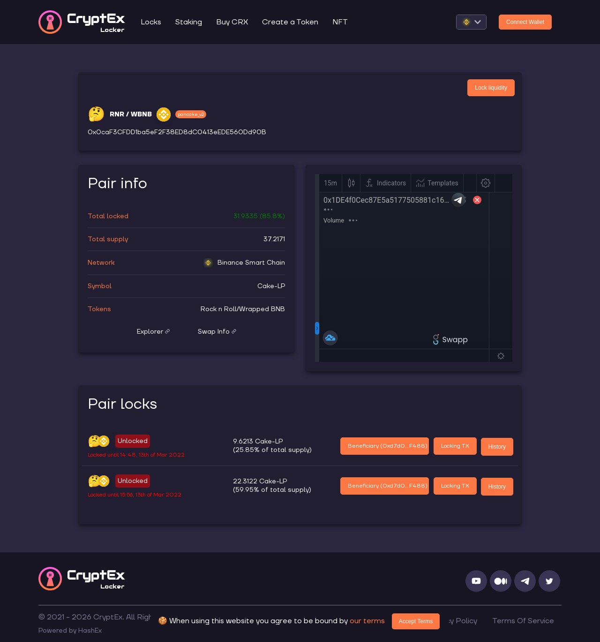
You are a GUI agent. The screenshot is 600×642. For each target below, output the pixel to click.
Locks (151, 22)
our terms (367, 621)
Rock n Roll (219, 309)
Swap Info (217, 332)
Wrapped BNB (262, 309)
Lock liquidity (491, 87)
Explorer (153, 332)
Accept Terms (416, 621)
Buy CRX (232, 22)
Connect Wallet (525, 22)
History (497, 446)
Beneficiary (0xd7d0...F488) (388, 446)
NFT (340, 22)
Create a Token (290, 22)
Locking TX (455, 446)
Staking (188, 22)
